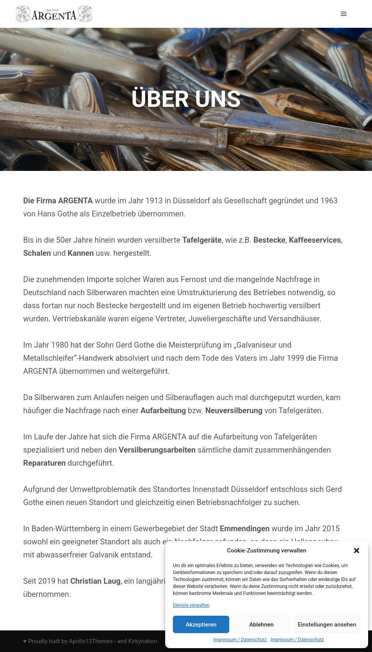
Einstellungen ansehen (327, 624)
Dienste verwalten (191, 605)
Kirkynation (142, 641)
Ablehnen (261, 624)
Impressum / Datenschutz (240, 639)
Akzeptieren (201, 624)
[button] (356, 550)
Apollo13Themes (91, 641)
